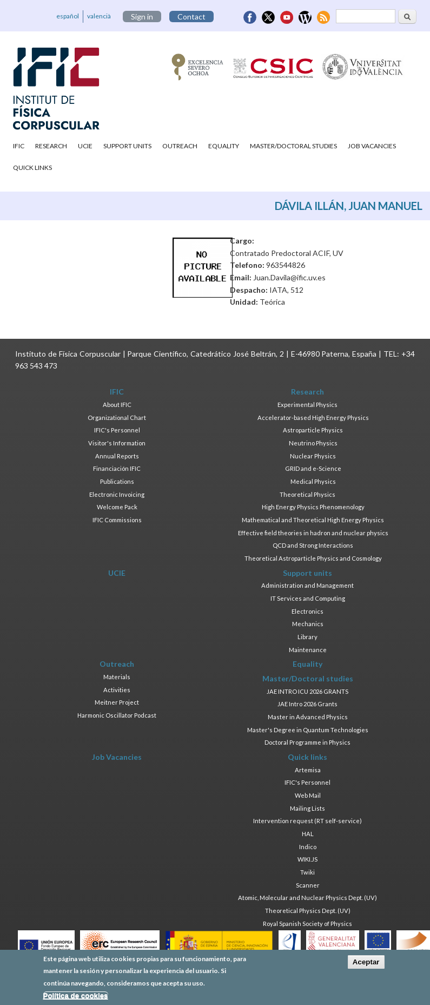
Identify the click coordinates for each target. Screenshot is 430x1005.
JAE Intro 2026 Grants (307, 703)
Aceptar (366, 966)
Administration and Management (307, 585)
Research (51, 146)
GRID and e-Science (313, 468)
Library (307, 636)
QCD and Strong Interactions (313, 545)
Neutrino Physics (313, 442)
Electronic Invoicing (116, 494)
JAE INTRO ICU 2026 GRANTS (307, 691)
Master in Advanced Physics (308, 716)
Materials (116, 676)
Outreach (179, 146)
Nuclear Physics (313, 455)
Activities (116, 689)
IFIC (18, 146)
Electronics (307, 611)
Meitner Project (117, 702)
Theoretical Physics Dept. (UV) (307, 910)
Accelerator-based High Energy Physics (313, 417)
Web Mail (308, 795)
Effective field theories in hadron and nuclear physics (313, 532)
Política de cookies (75, 999)
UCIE (85, 146)
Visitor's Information (116, 442)
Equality (223, 146)
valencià (99, 16)
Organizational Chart (117, 417)
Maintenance (308, 649)
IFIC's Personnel (117, 429)
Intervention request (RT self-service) (307, 820)
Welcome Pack (117, 506)
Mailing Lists (307, 808)
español (67, 16)
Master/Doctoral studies (293, 146)
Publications (117, 481)
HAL (308, 833)
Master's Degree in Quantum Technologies (307, 729)
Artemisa (308, 769)
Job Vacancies (372, 146)
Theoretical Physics (307, 494)
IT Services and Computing (307, 598)
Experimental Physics (307, 404)
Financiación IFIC (117, 468)
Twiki (307, 872)
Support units (127, 146)
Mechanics (307, 623)
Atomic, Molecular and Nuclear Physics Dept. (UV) (307, 897)
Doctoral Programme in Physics (307, 742)
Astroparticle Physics (313, 429)
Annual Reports (117, 455)
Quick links (32, 167)
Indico (307, 846)
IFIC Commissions (117, 519)
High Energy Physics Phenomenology (313, 506)
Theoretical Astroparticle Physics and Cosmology (313, 558)
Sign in (142, 16)
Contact (191, 16)
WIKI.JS (307, 859)
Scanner (308, 885)
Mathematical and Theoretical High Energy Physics (313, 519)
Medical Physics (313, 481)
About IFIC (117, 404)
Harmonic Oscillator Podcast (116, 715)
